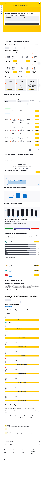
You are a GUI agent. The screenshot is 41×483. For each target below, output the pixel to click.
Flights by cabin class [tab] (33, 301)
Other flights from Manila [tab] (16, 303)
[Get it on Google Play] (33, 453)
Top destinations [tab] (29, 303)
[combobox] (7, 15)
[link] (9, 89)
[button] (40, 1)
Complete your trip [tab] (14, 301)
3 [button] (33, 149)
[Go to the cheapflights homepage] (6, 3)
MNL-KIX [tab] (18, 158)
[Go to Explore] (1, 11)
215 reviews (10, 272)
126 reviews (10, 277)
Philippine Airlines (11, 265)
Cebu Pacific (10, 270)
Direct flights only (22, 15)
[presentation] (34, 13)
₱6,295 (31, 13)
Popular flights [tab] (23, 303)
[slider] (39, 101)
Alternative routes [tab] (7, 301)
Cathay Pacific (10, 241)
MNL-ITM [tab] (22, 158)
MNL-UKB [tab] (25, 158)
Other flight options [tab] (8, 303)
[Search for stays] (1, 7)
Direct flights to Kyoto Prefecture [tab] (23, 301)
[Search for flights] (1, 6)
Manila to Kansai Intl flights (8, 307)
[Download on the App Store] (33, 455)
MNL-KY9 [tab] (16, 168)
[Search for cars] (1, 9)
